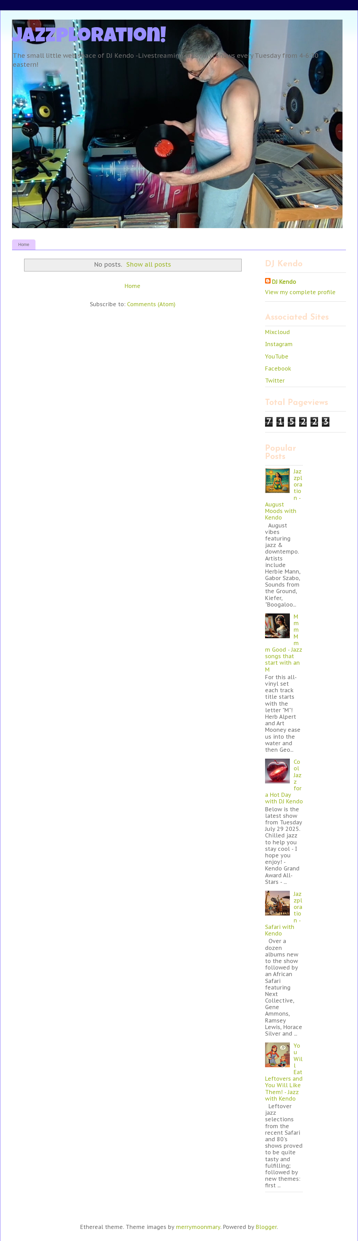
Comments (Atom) (151, 304)
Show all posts (148, 264)
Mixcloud (277, 332)
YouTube (276, 356)
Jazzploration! (89, 37)
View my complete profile (300, 292)
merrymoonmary (198, 1226)
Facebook (278, 368)
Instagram (279, 344)
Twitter (275, 380)
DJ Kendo (284, 281)
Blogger (266, 1226)
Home (23, 244)
